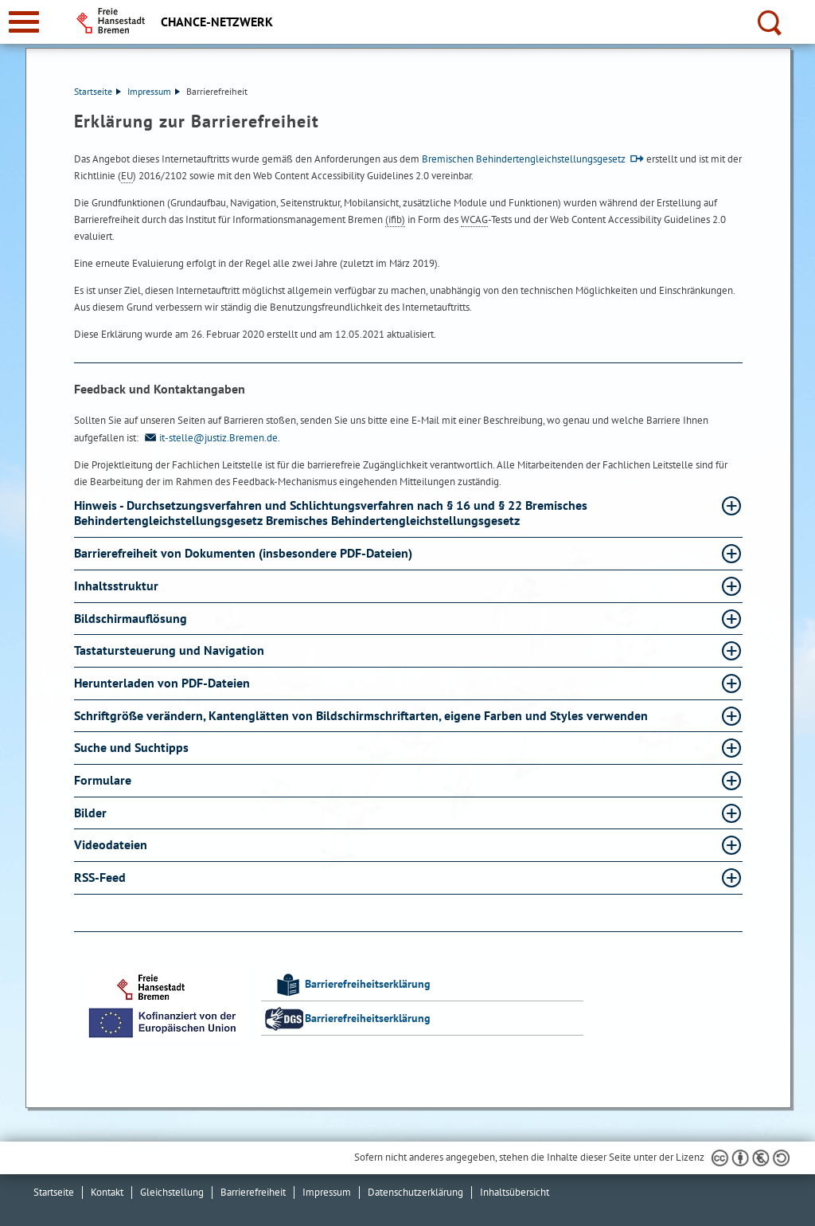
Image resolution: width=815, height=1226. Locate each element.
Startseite (97, 91)
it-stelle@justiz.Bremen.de (209, 438)
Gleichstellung (172, 1192)
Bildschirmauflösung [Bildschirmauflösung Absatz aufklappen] (132, 618)
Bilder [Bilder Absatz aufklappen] (92, 813)
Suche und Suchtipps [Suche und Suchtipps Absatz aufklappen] (133, 747)
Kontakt (107, 1192)
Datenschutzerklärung (415, 1192)
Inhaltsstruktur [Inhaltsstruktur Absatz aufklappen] (118, 585)
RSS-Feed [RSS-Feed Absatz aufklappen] (101, 877)
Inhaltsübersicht (514, 1192)
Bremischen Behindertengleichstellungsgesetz (524, 159)
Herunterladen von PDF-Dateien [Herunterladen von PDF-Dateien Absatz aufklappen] (163, 683)
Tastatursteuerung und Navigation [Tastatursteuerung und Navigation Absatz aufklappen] (170, 650)
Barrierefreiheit (253, 1192)
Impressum (153, 91)
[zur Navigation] (24, 22)
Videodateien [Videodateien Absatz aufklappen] (112, 844)
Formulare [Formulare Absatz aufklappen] (104, 780)
